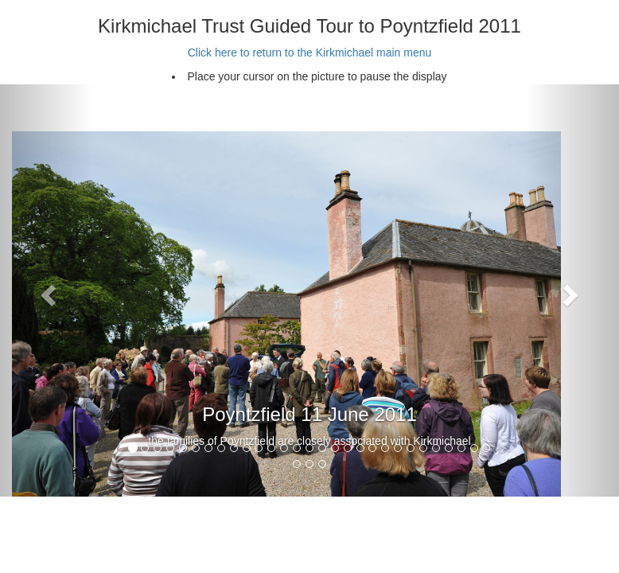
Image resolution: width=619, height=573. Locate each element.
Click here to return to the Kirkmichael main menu (310, 52)
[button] (46, 290)
